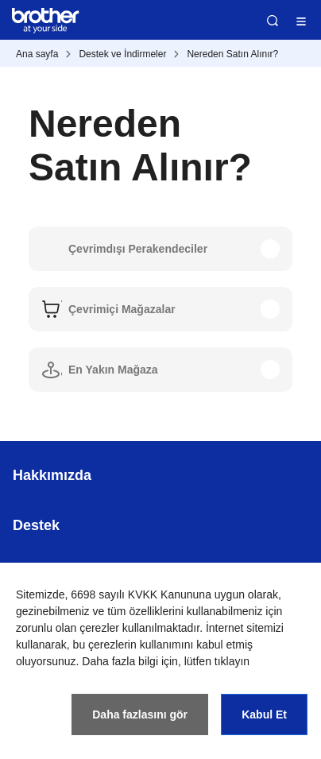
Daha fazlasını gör (140, 714)
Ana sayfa (37, 54)
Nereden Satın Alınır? (232, 54)
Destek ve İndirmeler (122, 54)
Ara (272, 21)
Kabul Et (264, 714)
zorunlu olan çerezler (67, 628)
